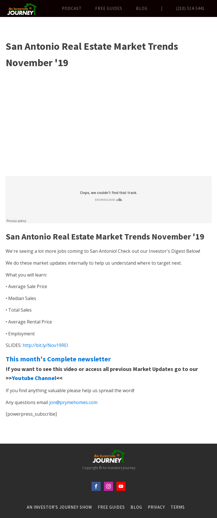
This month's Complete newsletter (58, 359)
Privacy (156, 507)
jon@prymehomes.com (73, 402)
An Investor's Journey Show (59, 507)
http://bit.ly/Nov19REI (45, 345)
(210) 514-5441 (190, 8)
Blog (141, 8)
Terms (178, 507)
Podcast (72, 8)
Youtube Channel (34, 377)
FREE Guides (108, 8)
